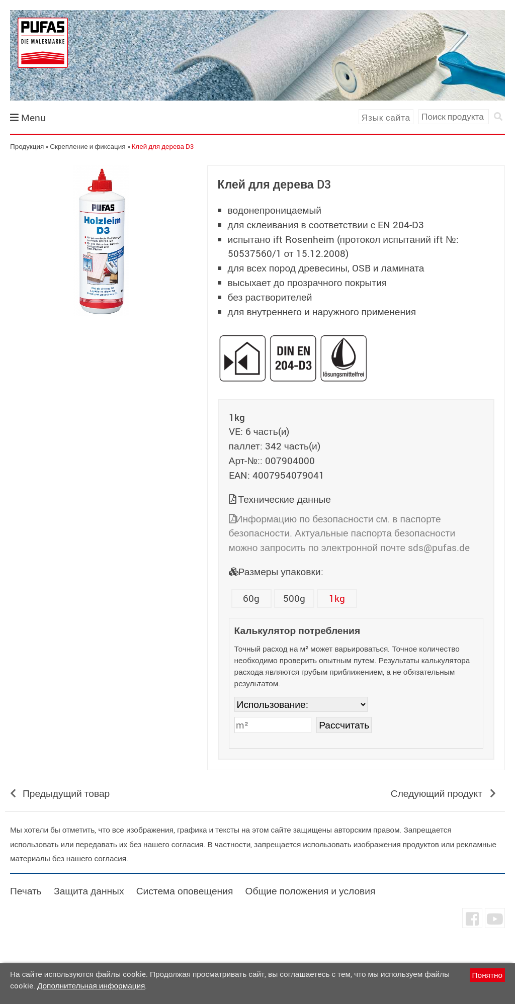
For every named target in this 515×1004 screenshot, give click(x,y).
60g (251, 598)
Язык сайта (386, 117)
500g (294, 598)
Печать (26, 890)
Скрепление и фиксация (87, 146)
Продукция (27, 146)
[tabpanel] (101, 240)
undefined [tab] (101, 333)
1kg (337, 598)
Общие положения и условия (310, 890)
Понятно (487, 975)
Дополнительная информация (91, 985)
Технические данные (284, 499)
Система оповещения (184, 890)
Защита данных (89, 890)
